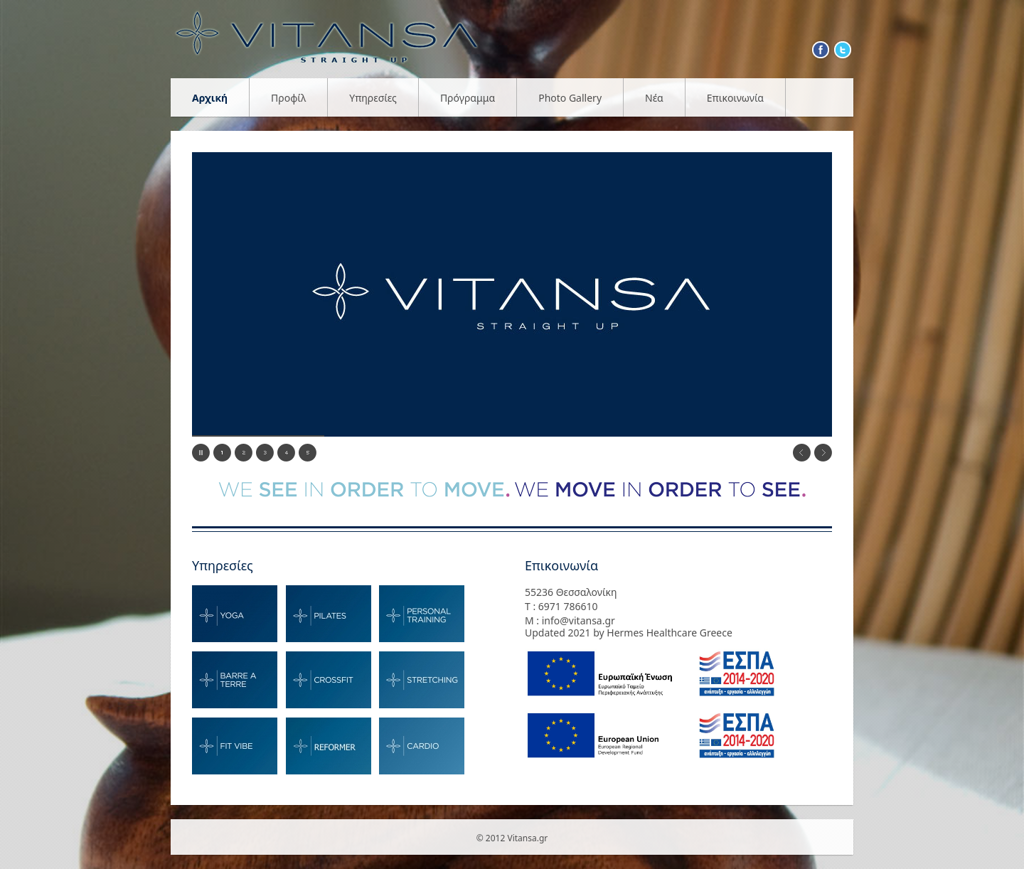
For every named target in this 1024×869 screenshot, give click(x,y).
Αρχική (210, 98)
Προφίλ (288, 98)
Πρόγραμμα (467, 98)
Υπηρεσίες (373, 98)
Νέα (654, 98)
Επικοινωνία (735, 98)
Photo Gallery (570, 98)
